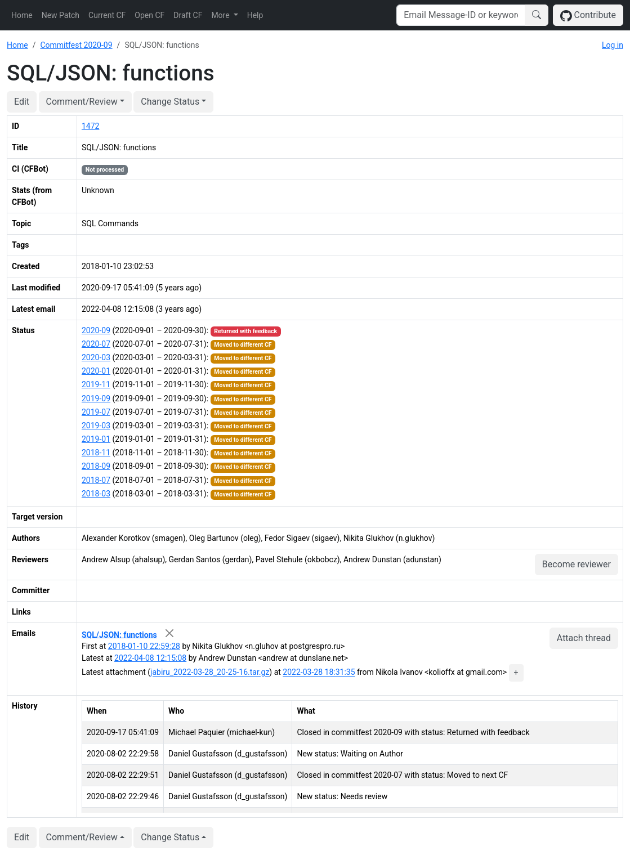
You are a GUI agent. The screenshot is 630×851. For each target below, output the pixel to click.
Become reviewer (576, 564)
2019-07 (96, 411)
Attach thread (584, 638)
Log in (612, 45)
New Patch (60, 15)
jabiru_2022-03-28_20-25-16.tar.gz (209, 672)
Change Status (170, 101)
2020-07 (96, 343)
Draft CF (187, 15)
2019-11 (96, 384)
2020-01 (96, 370)
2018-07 (96, 480)
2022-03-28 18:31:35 (319, 672)
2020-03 (96, 357)
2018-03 (96, 493)
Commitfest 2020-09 (76, 45)
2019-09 (96, 398)
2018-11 (96, 452)
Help (255, 15)
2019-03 (96, 425)
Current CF (107, 15)
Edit (21, 101)
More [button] (221, 15)
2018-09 (96, 466)
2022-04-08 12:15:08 (150, 657)
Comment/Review (82, 101)
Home (22, 15)
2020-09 (96, 330)
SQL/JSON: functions (119, 634)
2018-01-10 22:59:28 (144, 646)
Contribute (588, 15)
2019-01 (96, 439)
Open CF (149, 15)
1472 (90, 126)
